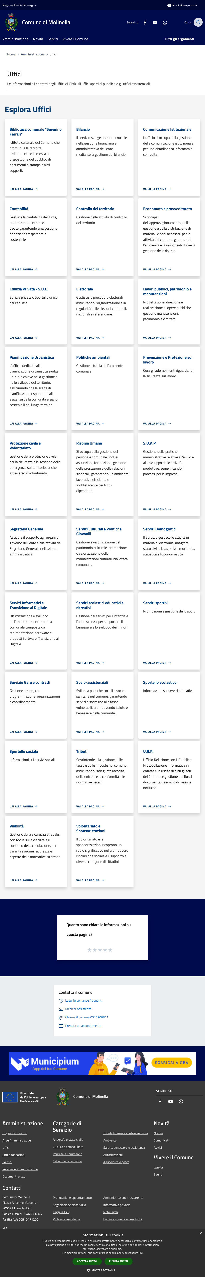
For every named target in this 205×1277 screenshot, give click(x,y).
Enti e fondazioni (13, 1154)
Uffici (5, 1147)
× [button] (200, 1233)
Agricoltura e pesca (116, 1162)
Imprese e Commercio (67, 1154)
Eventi (158, 1174)
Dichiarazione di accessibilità (122, 1219)
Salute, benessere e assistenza (124, 1147)
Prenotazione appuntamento (72, 1197)
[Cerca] (198, 22)
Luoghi (158, 1167)
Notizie (158, 1133)
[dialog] (102, 1253)
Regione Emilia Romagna (19, 5)
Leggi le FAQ (61, 1212)
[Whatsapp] (162, 22)
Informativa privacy (116, 1204)
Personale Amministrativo (20, 1169)
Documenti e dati (14, 1176)
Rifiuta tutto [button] (118, 1261)
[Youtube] (152, 22)
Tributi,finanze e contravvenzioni (125, 1133)
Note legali (110, 1212)
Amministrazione (32, 54)
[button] (102, 1270)
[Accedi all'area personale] (182, 5)
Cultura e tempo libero (68, 1146)
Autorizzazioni (113, 1154)
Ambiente (110, 1140)
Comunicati (161, 1140)
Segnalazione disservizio (69, 1204)
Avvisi (158, 1147)
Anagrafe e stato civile (68, 1139)
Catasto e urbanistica (67, 1161)
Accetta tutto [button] (87, 1261)
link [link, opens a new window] (141, 1253)
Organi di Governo (14, 1133)
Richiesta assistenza (66, 1219)
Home (11, 54)
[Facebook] (142, 22)
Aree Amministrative (16, 1140)
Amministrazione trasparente (123, 1197)
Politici (7, 1162)
